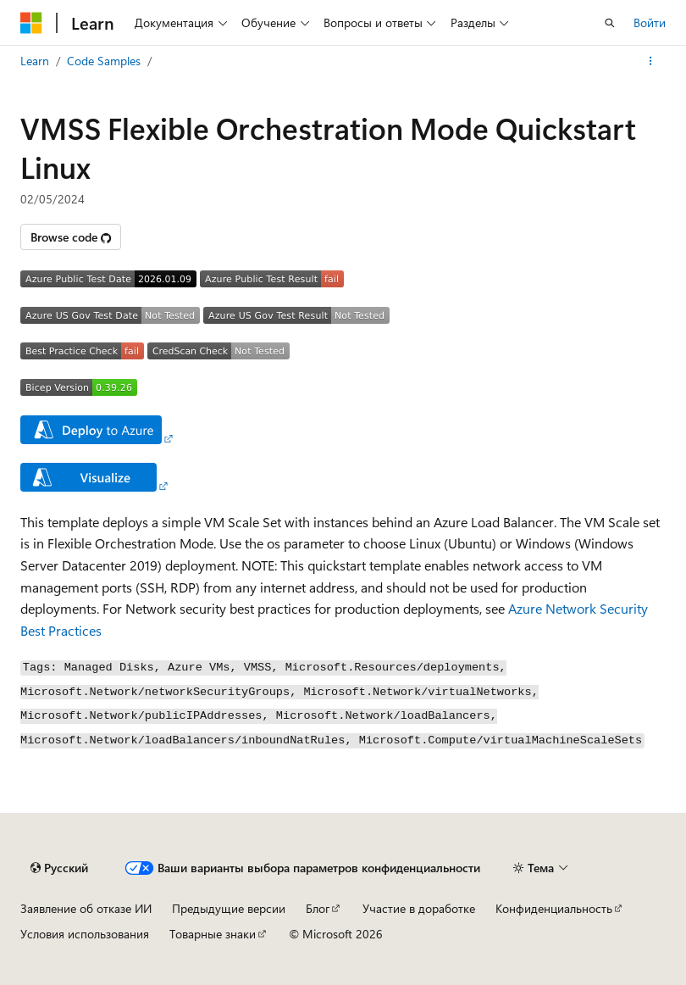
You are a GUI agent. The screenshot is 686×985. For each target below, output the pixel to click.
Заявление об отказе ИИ (86, 908)
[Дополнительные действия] (651, 61)
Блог (317, 908)
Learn (34, 61)
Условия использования (84, 934)
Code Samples (104, 61)
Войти (649, 22)
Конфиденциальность (553, 908)
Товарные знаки (212, 934)
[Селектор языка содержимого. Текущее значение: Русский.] (59, 868)
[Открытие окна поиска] (610, 23)
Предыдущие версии (228, 908)
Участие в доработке (418, 908)
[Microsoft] (31, 23)
